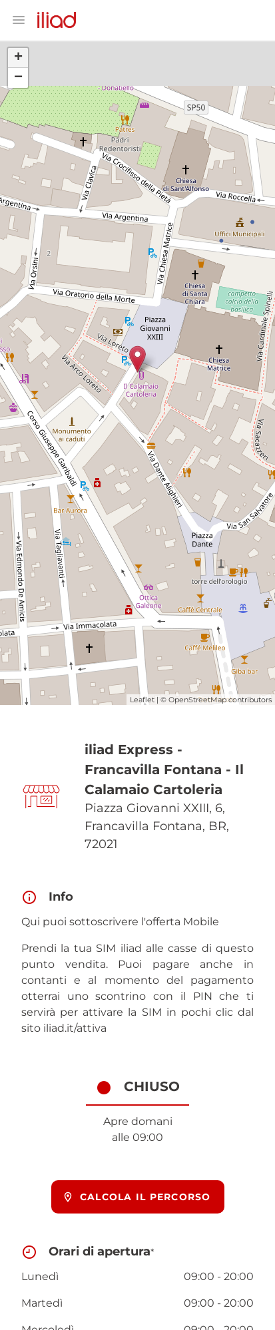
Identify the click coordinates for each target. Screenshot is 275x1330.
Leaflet (142, 699)
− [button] (18, 78)
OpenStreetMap (197, 699)
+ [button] (18, 58)
